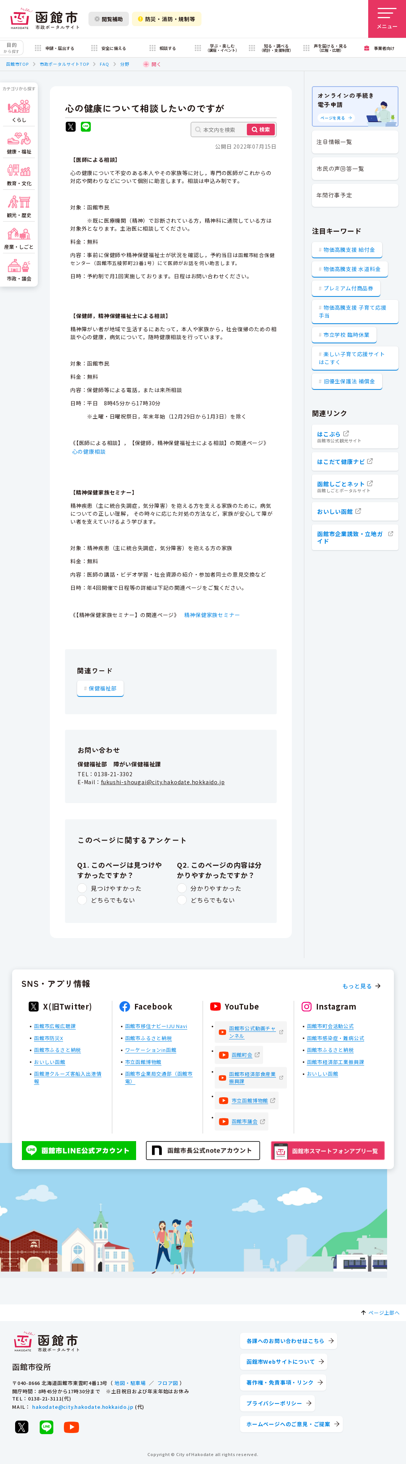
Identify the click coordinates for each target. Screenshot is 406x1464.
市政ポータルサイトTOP (64, 64)
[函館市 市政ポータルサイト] (44, 19)
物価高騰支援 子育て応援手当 (352, 311)
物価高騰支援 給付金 (349, 249)
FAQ (104, 64)
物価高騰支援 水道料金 (352, 269)
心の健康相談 (89, 451)
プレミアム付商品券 (348, 288)
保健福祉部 (103, 688)
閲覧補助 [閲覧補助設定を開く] (109, 19)
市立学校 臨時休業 (347, 334)
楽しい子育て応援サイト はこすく (352, 358)
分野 (124, 64)
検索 (264, 129)
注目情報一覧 (334, 142)
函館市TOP (17, 64)
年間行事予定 (334, 195)
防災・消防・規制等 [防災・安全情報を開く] (166, 19)
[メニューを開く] (387, 19)
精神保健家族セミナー (212, 615)
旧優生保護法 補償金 (349, 381)
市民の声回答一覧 (340, 168)
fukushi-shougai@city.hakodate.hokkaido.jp (163, 782)
